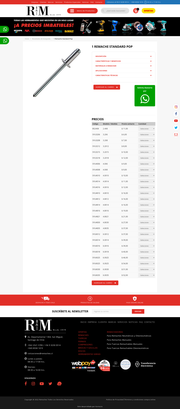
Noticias (85, 2)
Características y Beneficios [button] (124, 61)
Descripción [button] (124, 56)
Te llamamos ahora (5, 29)
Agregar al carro (107, 87)
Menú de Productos (82, 11)
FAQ (92, 2)
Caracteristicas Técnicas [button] (124, 75)
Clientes (43, 2)
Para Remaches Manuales (119, 340)
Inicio (83, 322)
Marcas (51, 2)
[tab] (123, 56)
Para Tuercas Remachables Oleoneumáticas (128, 348)
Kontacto (99, 406)
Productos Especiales (72, 2)
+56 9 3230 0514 (122, 2)
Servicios (58, 2)
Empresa (34, 2)
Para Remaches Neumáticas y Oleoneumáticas (129, 336)
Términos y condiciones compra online (140, 400)
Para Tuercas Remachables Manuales (125, 344)
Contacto (98, 2)
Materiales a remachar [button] (124, 66)
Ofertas (148, 10)
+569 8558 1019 (137, 2)
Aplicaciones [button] (124, 71)
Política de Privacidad (114, 400)
